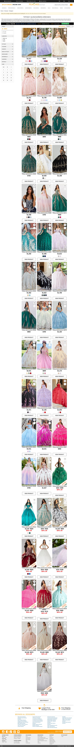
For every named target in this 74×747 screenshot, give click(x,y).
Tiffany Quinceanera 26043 (59, 252)
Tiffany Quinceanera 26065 (44, 291)
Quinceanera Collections (52, 718)
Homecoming (28, 737)
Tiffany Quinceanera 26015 (29, 527)
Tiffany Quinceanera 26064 (59, 408)
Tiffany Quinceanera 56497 (59, 447)
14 (3, 75)
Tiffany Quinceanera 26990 (59, 650)
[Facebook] (7, 731)
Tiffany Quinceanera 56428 (44, 567)
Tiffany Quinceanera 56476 (59, 330)
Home (2, 10)
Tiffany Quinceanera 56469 (44, 213)
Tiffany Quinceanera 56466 (29, 330)
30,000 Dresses (7, 1)
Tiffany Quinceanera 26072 (29, 447)
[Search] (71, 5)
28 (7, 80)
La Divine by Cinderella (37, 718)
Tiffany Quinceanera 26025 (59, 527)
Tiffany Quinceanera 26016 (44, 650)
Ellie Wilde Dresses (21, 723)
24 (11, 77)
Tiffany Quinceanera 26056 (29, 213)
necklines (5, 54)
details (4, 61)
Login (62, 736)
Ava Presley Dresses (22, 720)
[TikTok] (11, 731)
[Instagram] (3, 731)
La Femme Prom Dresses (38, 720)
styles (4, 44)
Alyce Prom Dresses (22, 716)
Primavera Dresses (51, 716)
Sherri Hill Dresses (51, 726)
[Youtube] (18, 731)
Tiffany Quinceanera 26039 (44, 486)
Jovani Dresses (21, 726)
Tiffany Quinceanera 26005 (29, 650)
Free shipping (42, 1)
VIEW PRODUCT (29, 64)
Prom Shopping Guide (41, 737)
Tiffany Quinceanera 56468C (44, 609)
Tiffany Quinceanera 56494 (44, 408)
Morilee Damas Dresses (37, 724)
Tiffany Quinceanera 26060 (44, 174)
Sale (26, 740)
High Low (5, 38)
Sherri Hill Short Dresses (52, 727)
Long (4, 39)
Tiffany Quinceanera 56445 (44, 527)
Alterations (51, 738)
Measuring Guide (41, 739)
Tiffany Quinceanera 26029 (29, 96)
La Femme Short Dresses (38, 721)
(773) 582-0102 (16, 741)
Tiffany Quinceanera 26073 (29, 369)
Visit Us (50, 736)
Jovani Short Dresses (37, 716)
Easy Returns (19, 1)
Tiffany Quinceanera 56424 (44, 691)
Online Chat (17, 4)
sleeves (4, 59)
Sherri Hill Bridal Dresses (52, 725)
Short (4, 41)
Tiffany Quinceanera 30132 (59, 567)
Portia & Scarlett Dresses (37, 726)
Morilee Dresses (36, 725)
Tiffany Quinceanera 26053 (29, 252)
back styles (5, 51)
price (3, 26)
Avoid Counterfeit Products (42, 740)
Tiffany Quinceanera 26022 (29, 57)
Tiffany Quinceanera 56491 (59, 369)
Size (3, 64)
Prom (27, 736)
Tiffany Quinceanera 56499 (29, 486)
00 (7, 67)
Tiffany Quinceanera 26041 (29, 608)
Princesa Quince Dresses (52, 717)
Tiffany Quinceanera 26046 (44, 252)
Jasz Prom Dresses (21, 725)
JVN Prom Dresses (36, 717)
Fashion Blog (40, 736)
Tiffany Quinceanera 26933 (59, 486)
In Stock (4, 33)
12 (11, 72)
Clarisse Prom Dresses (22, 721)
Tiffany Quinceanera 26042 (29, 291)
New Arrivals (28, 739)
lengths (4, 36)
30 (11, 80)
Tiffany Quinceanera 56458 (44, 135)
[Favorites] (59, 1)
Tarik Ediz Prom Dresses (67, 717)
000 (3, 67)
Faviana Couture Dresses (23, 724)
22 (7, 77)
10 (7, 72)
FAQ (38, 741)
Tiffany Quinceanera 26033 (29, 567)
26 (3, 80)
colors (4, 46)
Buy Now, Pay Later (31, 1)
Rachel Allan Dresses (51, 720)
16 (7, 75)
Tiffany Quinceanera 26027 (59, 96)
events (4, 49)
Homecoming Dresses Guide (43, 738)
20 (3, 77)
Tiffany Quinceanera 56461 (59, 135)
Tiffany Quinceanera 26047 (59, 291)
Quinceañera (28, 738)
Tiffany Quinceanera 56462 (44, 330)
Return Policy (51, 739)
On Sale (4, 31)
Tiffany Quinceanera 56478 (59, 174)
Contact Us (51, 737)
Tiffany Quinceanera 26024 (44, 96)
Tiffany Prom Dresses (66, 718)
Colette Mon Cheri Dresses (23, 722)
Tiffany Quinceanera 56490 (44, 369)
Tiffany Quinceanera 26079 (29, 408)
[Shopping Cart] (64, 1)
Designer (11, 10)
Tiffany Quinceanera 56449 (59, 608)
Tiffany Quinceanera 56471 (59, 213)
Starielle (63, 716)
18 (11, 75)
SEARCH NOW (67, 731)
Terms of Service (52, 741)
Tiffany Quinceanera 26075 (44, 447)
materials (5, 56)
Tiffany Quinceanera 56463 (29, 174)
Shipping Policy (52, 740)
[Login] (69, 1)
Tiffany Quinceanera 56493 (59, 57)
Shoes (27, 741)
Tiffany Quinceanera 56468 (29, 135)
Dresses (6, 10)
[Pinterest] (14, 731)
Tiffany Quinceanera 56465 (44, 57)
